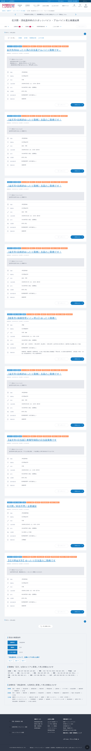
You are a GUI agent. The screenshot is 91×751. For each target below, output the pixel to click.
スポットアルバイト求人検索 (19, 10)
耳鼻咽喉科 (33, 699)
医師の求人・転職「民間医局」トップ (72, 733)
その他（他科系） (32, 701)
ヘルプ (48, 1)
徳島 (38, 675)
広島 (13, 675)
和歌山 (73, 673)
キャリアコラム (51, 732)
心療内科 (57, 688)
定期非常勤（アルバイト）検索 (19, 727)
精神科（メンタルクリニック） (20, 699)
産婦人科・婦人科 (33, 697)
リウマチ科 (65, 688)
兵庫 (64, 673)
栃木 (60, 671)
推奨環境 (53, 747)
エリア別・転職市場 (52, 723)
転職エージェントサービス (69, 721)
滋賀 (67, 673)
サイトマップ (79, 747)
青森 (19, 671)
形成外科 (49, 692)
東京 (44, 671)
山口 (25, 675)
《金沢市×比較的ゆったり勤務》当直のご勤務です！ (34, 119)
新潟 (12, 673)
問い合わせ (61, 1)
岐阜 (23, 660)
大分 (66, 675)
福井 (16, 660)
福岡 (55, 675)
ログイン (85, 1)
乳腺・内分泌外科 (76, 692)
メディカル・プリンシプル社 (70, 739)
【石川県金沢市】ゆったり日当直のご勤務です (31, 560)
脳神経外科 (32, 692)
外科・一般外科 (16, 692)
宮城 (25, 671)
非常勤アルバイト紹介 (68, 723)
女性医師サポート (67, 726)
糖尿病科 (81, 688)
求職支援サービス (67, 719)
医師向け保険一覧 (38, 723)
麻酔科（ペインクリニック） (19, 697)
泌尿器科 (41, 699)
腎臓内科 (16, 690)
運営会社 (32, 747)
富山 (10, 660)
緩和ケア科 (78, 699)
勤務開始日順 (33, 37)
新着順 (20, 37)
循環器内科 (34, 688)
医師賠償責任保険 (38, 721)
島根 (22, 675)
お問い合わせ (72, 747)
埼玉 (50, 671)
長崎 (61, 675)
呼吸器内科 (49, 688)
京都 (61, 673)
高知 (44, 675)
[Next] (75, 14)
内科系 (9, 688)
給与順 (25, 37)
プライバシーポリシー (39, 747)
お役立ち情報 (45, 5)
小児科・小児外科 (64, 697)
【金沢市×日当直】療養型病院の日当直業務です (32, 440)
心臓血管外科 (65, 692)
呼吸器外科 (56, 692)
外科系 (9, 693)
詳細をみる (77, 104)
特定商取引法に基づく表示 (61, 747)
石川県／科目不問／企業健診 (22, 506)
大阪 (58, 673)
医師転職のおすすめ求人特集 (69, 730)
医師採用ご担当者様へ (73, 1)
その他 (23, 690)
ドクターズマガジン (52, 728)
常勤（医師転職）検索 (17, 721)
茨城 (57, 671)
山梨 (75, 671)
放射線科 (48, 699)
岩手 (22, 671)
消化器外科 (41, 692)
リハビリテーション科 (58, 699)
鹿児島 (72, 675)
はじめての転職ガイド (53, 721)
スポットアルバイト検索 (18, 732)
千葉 (47, 671)
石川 (25, 673)
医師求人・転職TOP (6, 10)
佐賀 (58, 675)
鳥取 (19, 675)
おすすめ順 (41, 37)
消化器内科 (25, 688)
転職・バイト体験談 (52, 726)
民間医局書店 (37, 728)
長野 (9, 673)
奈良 (70, 673)
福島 (34, 671)
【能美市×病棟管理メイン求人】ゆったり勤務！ (32, 318)
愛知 (39, 673)
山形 (31, 671)
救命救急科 (69, 699)
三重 (48, 673)
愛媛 (41, 675)
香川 (35, 675)
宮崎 (69, 675)
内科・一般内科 (16, 688)
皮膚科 (42, 697)
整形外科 (25, 692)
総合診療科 (73, 688)
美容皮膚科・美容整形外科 (18, 701)
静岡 (45, 673)
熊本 (63, 675)
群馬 (63, 671)
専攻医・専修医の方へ (68, 728)
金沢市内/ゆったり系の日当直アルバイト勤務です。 (34, 50)
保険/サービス (65, 5)
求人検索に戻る (47, 626)
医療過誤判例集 (51, 730)
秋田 (28, 671)
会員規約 (48, 747)
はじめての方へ (55, 5)
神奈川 (53, 671)
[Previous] (15, 14)
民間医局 (8, 6)
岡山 (16, 675)
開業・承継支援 (37, 726)
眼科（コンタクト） (52, 697)
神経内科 (41, 688)
